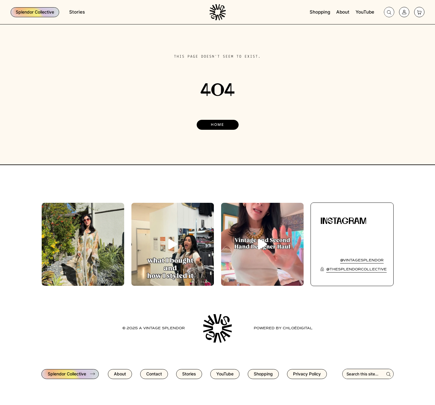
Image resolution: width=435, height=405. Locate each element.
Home (217, 124)
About (343, 12)
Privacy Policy (307, 373)
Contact (154, 373)
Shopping (320, 12)
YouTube (365, 12)
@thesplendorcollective (356, 269)
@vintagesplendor (362, 260)
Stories (77, 12)
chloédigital (298, 328)
